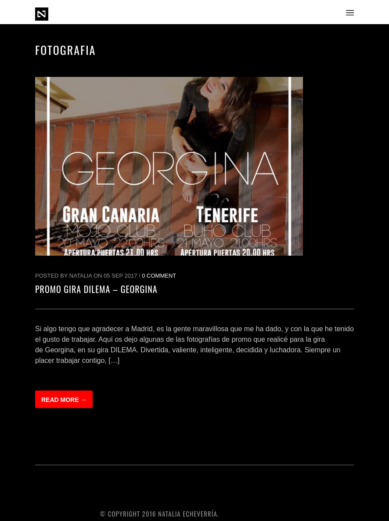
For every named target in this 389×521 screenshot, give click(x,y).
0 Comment (159, 275)
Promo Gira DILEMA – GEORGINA (96, 289)
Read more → (63, 399)
